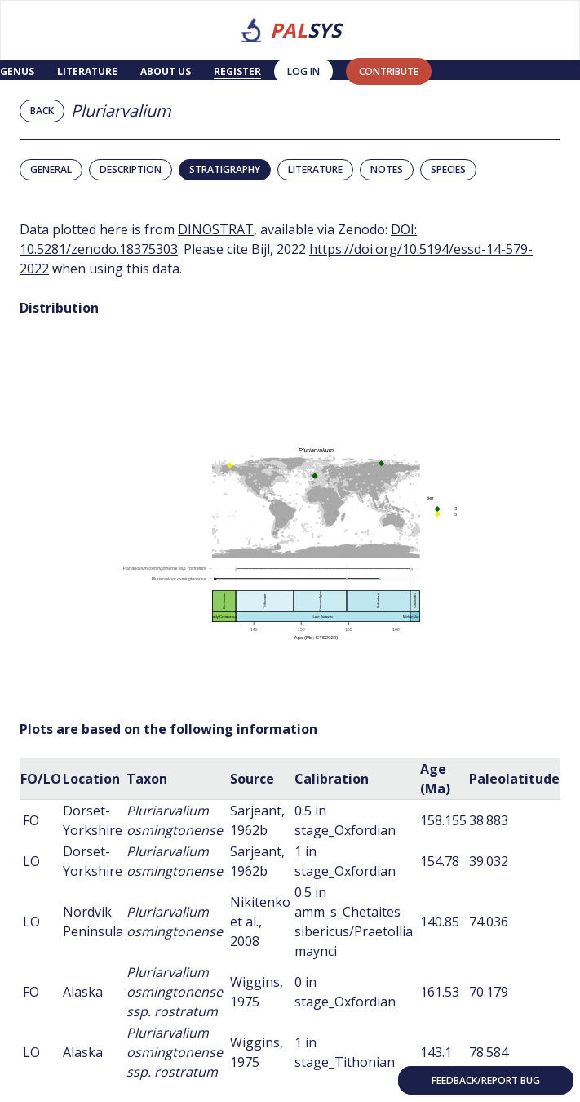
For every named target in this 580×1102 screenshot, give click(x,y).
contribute (388, 71)
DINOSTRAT (216, 229)
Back (42, 111)
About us (165, 71)
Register (237, 71)
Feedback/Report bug (486, 1080)
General (51, 169)
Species (448, 169)
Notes (386, 169)
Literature (87, 71)
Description (131, 169)
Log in (303, 71)
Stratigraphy (224, 169)
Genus (17, 71)
